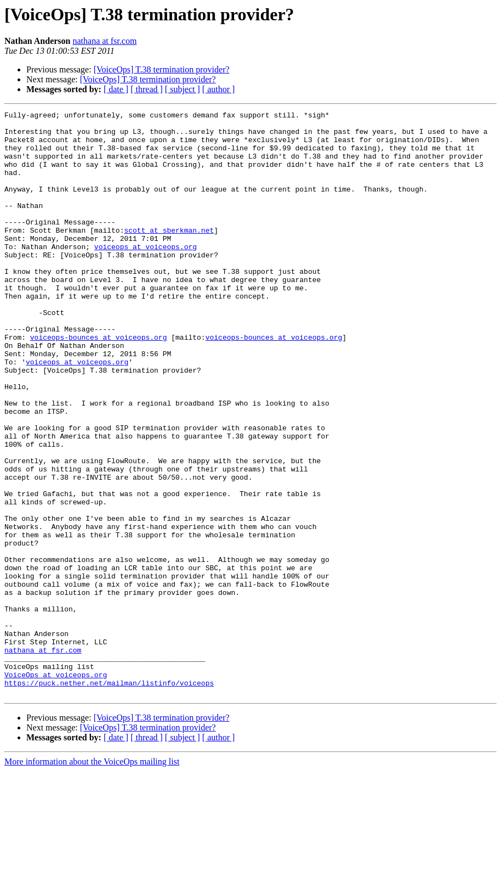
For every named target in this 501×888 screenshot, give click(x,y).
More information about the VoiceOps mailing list (91, 878)
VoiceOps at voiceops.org (55, 788)
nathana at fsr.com (104, 41)
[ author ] (218, 89)
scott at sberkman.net (169, 255)
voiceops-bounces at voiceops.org (98, 383)
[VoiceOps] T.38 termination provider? (162, 69)
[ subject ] (182, 89)
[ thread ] (146, 89)
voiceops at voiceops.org (145, 274)
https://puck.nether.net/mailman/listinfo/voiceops (109, 798)
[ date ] (116, 89)
